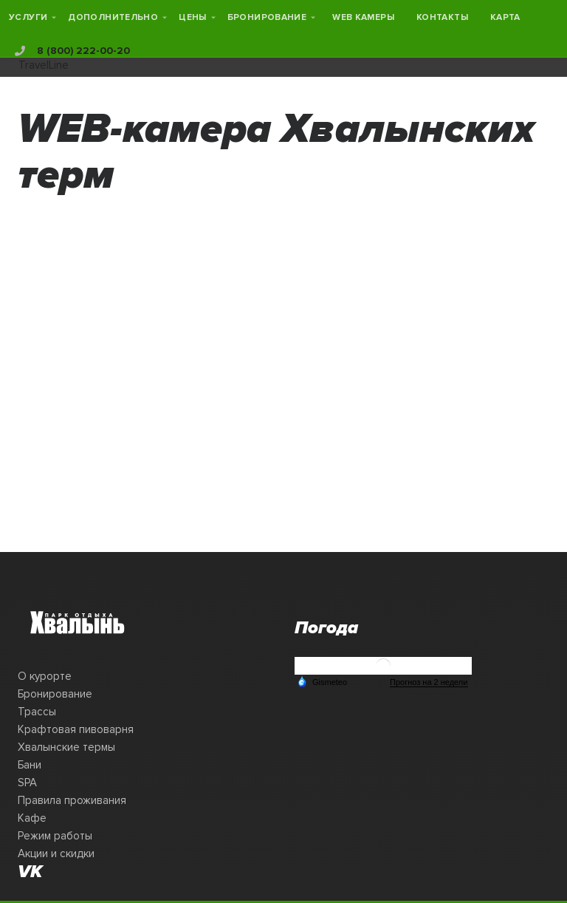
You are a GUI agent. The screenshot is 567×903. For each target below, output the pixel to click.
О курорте (45, 676)
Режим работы (55, 835)
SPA (27, 782)
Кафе (32, 818)
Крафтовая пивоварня (76, 729)
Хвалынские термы (66, 747)
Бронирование (55, 694)
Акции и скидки (56, 853)
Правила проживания (72, 800)
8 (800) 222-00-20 (72, 51)
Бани (29, 764)
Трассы (37, 711)
